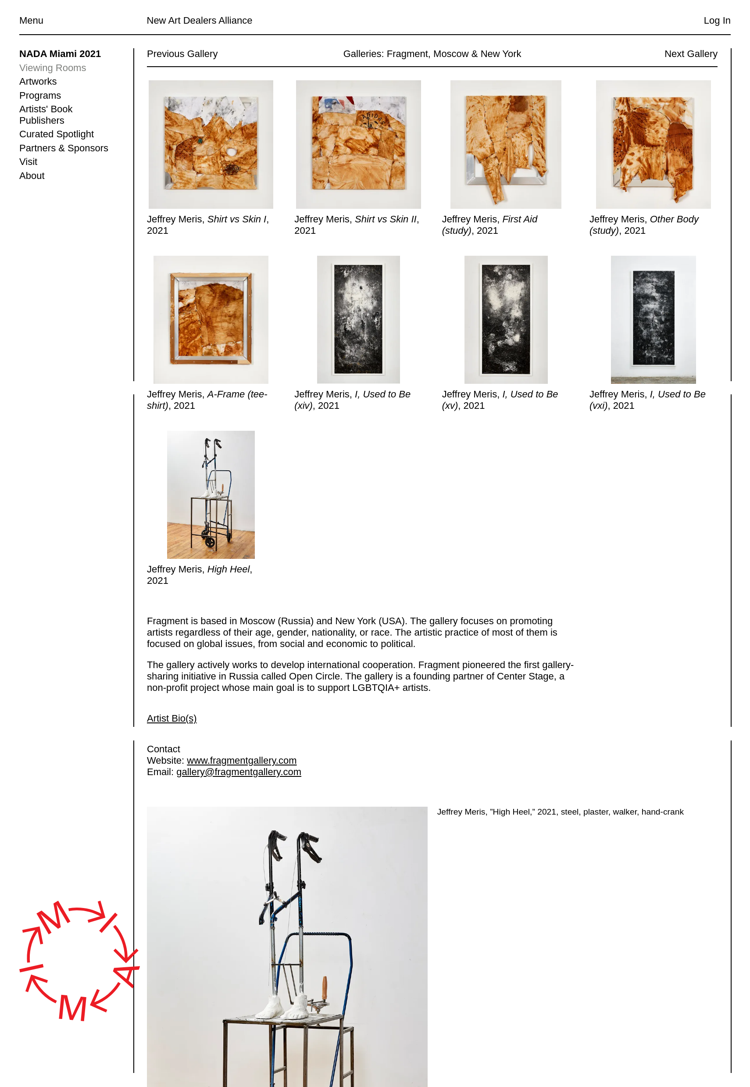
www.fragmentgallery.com (241, 760)
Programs (40, 95)
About (32, 175)
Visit (28, 161)
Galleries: (363, 53)
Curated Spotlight (56, 134)
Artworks (38, 81)
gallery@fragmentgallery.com (238, 771)
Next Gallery (691, 53)
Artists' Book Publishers (46, 115)
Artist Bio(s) (172, 718)
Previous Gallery (182, 53)
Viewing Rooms (52, 67)
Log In (717, 20)
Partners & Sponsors (63, 148)
